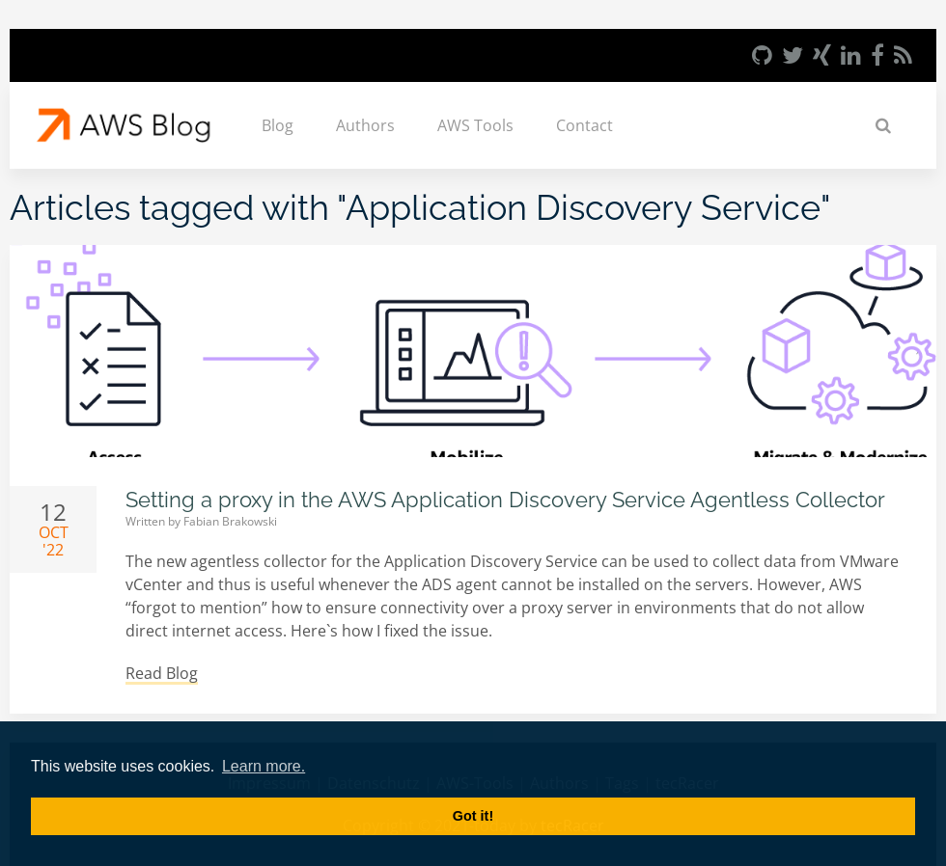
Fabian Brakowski (230, 521)
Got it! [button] (473, 816)
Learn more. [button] (263, 766)
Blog (277, 125)
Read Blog (161, 673)
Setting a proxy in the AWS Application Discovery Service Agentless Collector (505, 499)
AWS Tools (475, 125)
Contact (584, 125)
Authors (365, 125)
